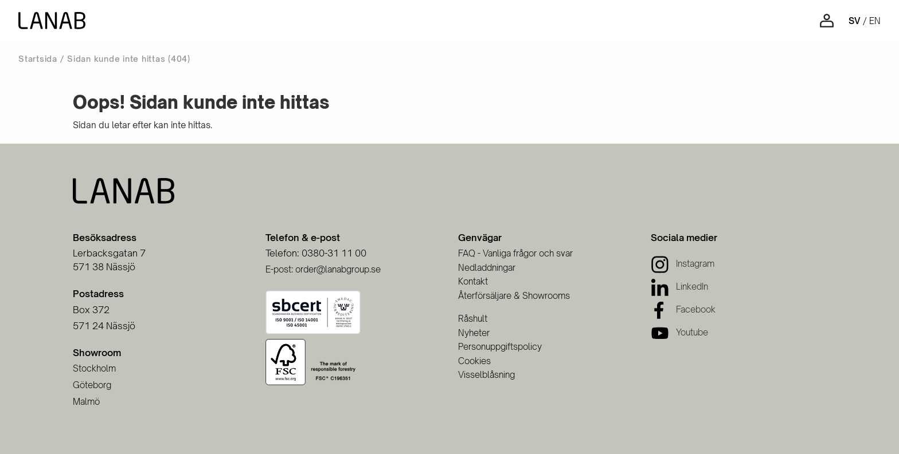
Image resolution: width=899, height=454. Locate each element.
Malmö (86, 401)
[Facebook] (683, 309)
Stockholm (94, 368)
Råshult (472, 318)
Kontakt (473, 281)
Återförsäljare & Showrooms (514, 295)
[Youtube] (679, 332)
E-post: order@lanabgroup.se (323, 269)
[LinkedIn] (679, 286)
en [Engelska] (875, 20)
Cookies (474, 361)
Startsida (37, 59)
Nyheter (474, 332)
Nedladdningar (486, 267)
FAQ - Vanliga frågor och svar (515, 253)
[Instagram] (682, 263)
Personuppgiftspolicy (500, 346)
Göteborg (92, 385)
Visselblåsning (486, 374)
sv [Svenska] (855, 20)
